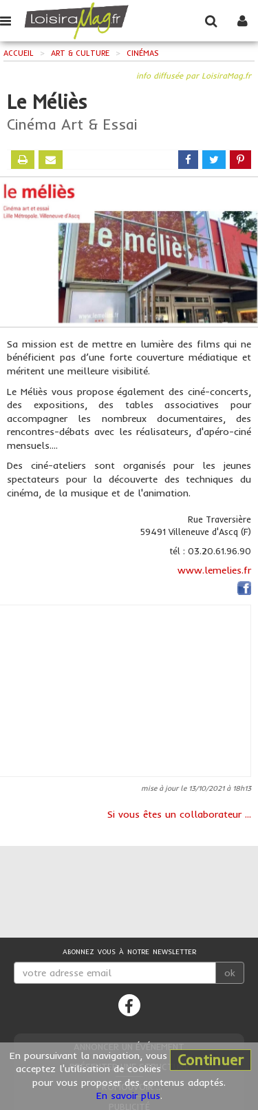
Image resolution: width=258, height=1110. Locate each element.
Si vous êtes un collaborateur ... (179, 814)
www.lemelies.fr (214, 570)
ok (229, 973)
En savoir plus (128, 1095)
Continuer (211, 1060)
